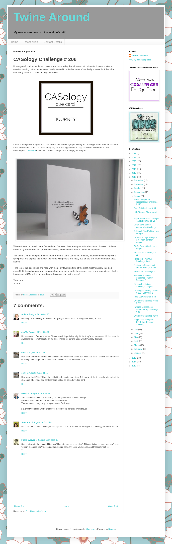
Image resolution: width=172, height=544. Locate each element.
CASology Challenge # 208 (146, 316)
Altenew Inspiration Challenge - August (143, 285)
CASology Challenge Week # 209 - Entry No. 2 (146, 291)
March (137, 345)
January (138, 353)
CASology (31, 150)
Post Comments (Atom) (36, 511)
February (138, 349)
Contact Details (53, 42)
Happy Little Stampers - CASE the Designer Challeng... (144, 322)
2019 (134, 165)
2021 (134, 157)
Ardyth (24, 314)
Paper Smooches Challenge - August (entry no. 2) (146, 219)
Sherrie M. (26, 422)
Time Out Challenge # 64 (145, 208)
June (136, 333)
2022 (134, 153)
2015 (134, 358)
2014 (134, 362)
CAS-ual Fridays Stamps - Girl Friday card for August (145, 240)
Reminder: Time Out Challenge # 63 (142, 260)
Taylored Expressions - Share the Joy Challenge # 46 (146, 309)
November (139, 184)
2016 (134, 177)
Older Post (113, 506)
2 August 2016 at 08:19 (40, 393)
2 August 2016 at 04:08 (39, 332)
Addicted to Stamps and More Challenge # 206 (145, 266)
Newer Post (19, 506)
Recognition (31, 42)
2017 (134, 173)
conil (23, 352)
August (137, 196)
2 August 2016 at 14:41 (42, 422)
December (139, 180)
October (138, 188)
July (136, 329)
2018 (134, 169)
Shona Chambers (140, 55)
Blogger (111, 529)
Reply (24, 323)
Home (14, 42)
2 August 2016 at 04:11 (37, 352)
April (136, 341)
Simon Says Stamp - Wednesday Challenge (145, 226)
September (139, 192)
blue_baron (91, 529)
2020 (134, 161)
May (136, 337)
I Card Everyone (29, 440)
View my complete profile (140, 60)
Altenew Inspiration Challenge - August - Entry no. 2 (144, 278)
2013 (134, 366)
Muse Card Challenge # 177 (146, 271)
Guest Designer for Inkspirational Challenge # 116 (145, 202)
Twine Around (51, 17)
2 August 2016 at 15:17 (48, 440)
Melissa (25, 393)
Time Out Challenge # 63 (145, 297)
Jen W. (24, 332)
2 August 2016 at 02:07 (39, 314)
